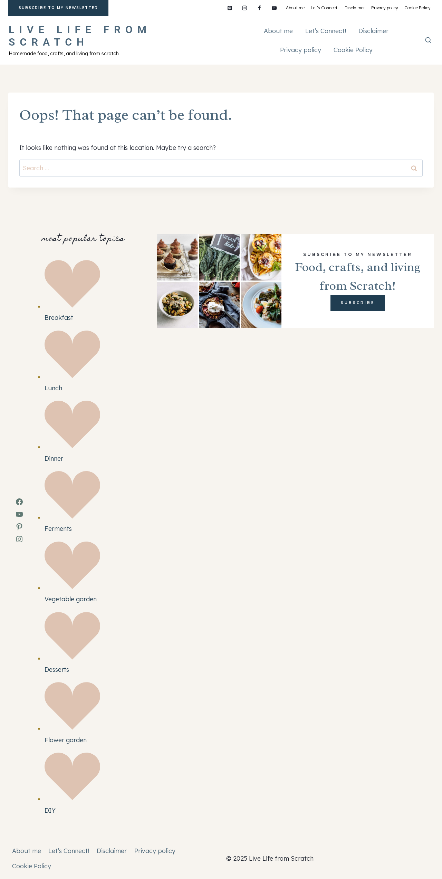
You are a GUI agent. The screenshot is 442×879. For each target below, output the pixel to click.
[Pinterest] (230, 8)
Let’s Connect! (324, 7)
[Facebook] (259, 8)
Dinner (54, 458)
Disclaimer (355, 7)
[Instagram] (245, 8)
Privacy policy (384, 7)
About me (295, 7)
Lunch (53, 388)
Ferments (58, 529)
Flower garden (66, 740)
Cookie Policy (417, 7)
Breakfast (59, 318)
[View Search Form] (428, 40)
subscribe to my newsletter (58, 8)
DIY (50, 810)
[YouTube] (274, 8)
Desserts (57, 669)
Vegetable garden (71, 599)
